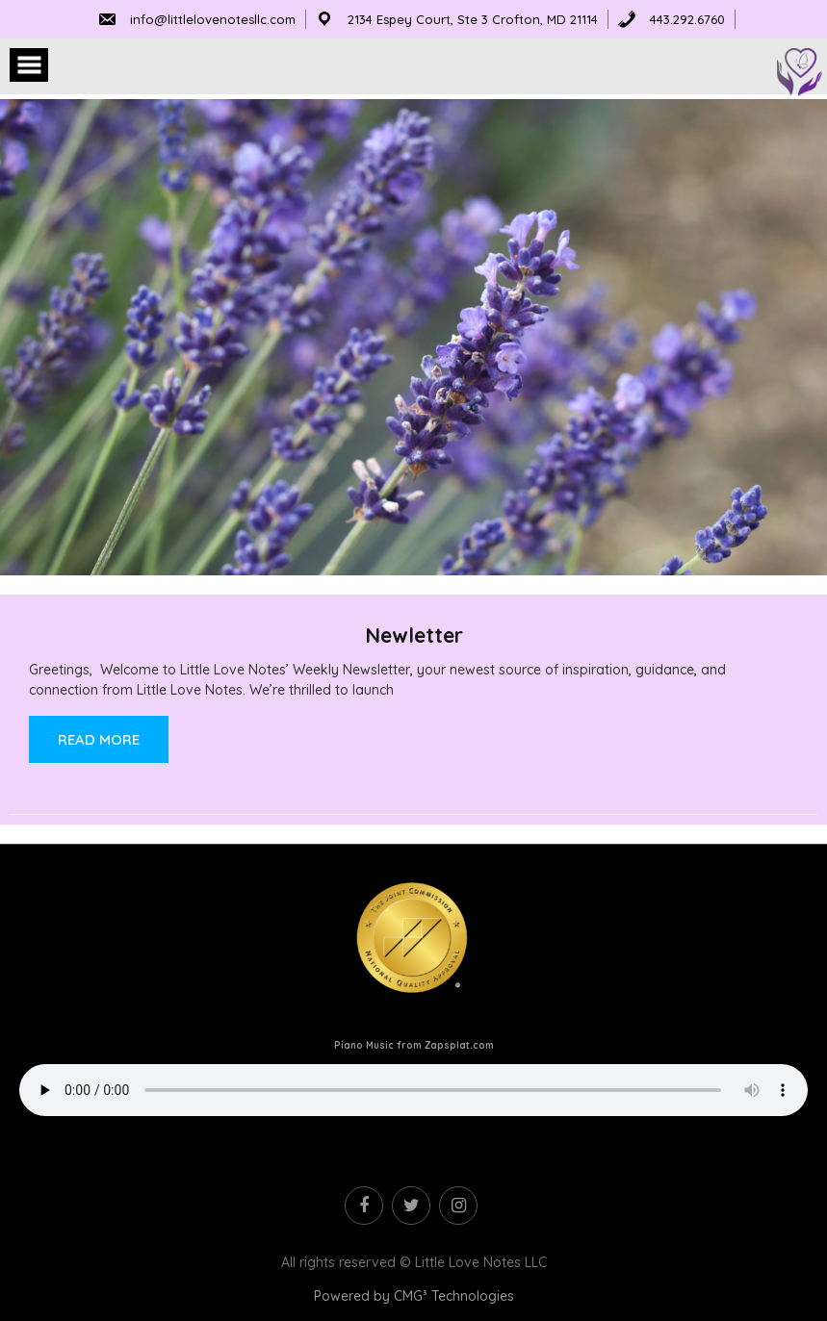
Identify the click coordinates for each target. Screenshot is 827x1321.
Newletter (414, 635)
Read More (99, 739)
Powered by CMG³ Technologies (414, 1296)
